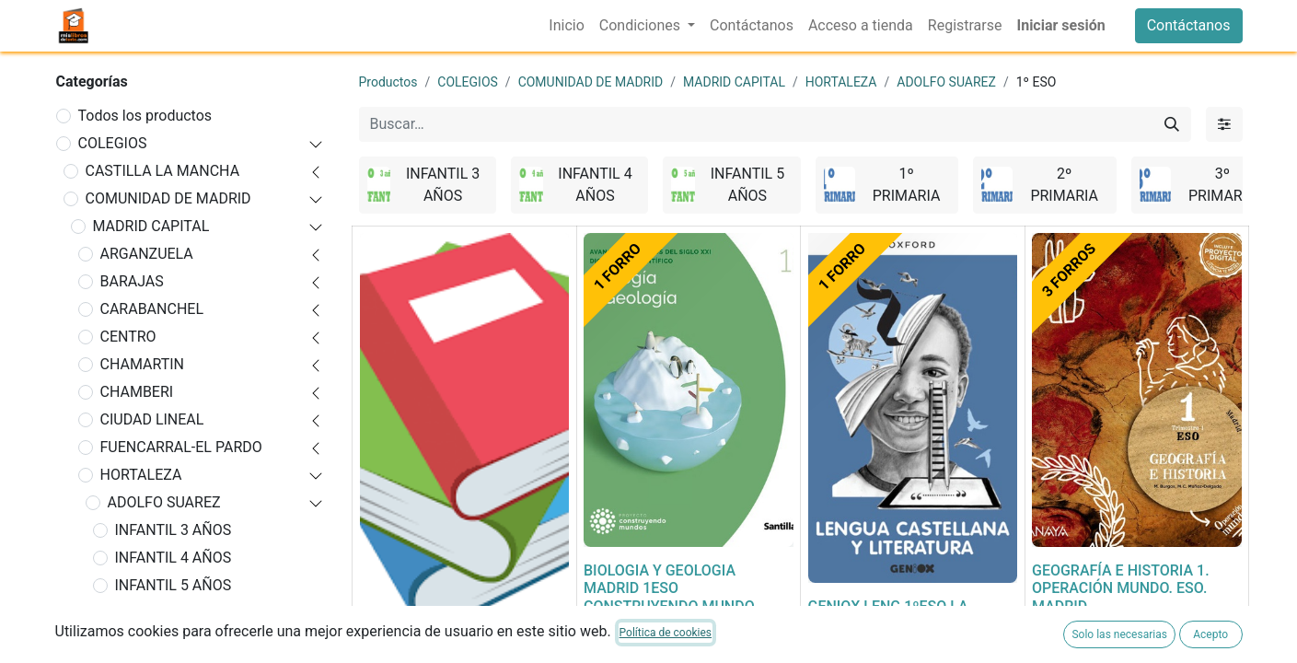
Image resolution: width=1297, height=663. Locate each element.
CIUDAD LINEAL (152, 419)
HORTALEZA (141, 474)
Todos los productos (145, 115)
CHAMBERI (137, 392)
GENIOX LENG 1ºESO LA (888, 606)
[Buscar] (1171, 124)
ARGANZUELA (146, 253)
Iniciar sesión (1060, 25)
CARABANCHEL (152, 309)
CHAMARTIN (142, 364)
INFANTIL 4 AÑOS (173, 557)
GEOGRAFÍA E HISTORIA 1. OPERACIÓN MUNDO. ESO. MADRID (1121, 588)
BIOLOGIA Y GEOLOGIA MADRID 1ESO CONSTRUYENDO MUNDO (669, 588)
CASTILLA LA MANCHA (163, 171)
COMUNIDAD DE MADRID (168, 198)
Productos (388, 82)
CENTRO (128, 336)
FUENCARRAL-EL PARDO (181, 447)
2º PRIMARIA (158, 640)
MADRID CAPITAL (151, 226)
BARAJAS (132, 281)
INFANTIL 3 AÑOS (173, 530)
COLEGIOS (112, 143)
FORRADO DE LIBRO (426, 652)
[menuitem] (566, 25)
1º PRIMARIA (158, 613)
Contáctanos (1189, 25)
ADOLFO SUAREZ (164, 502)
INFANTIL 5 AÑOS (173, 585)
